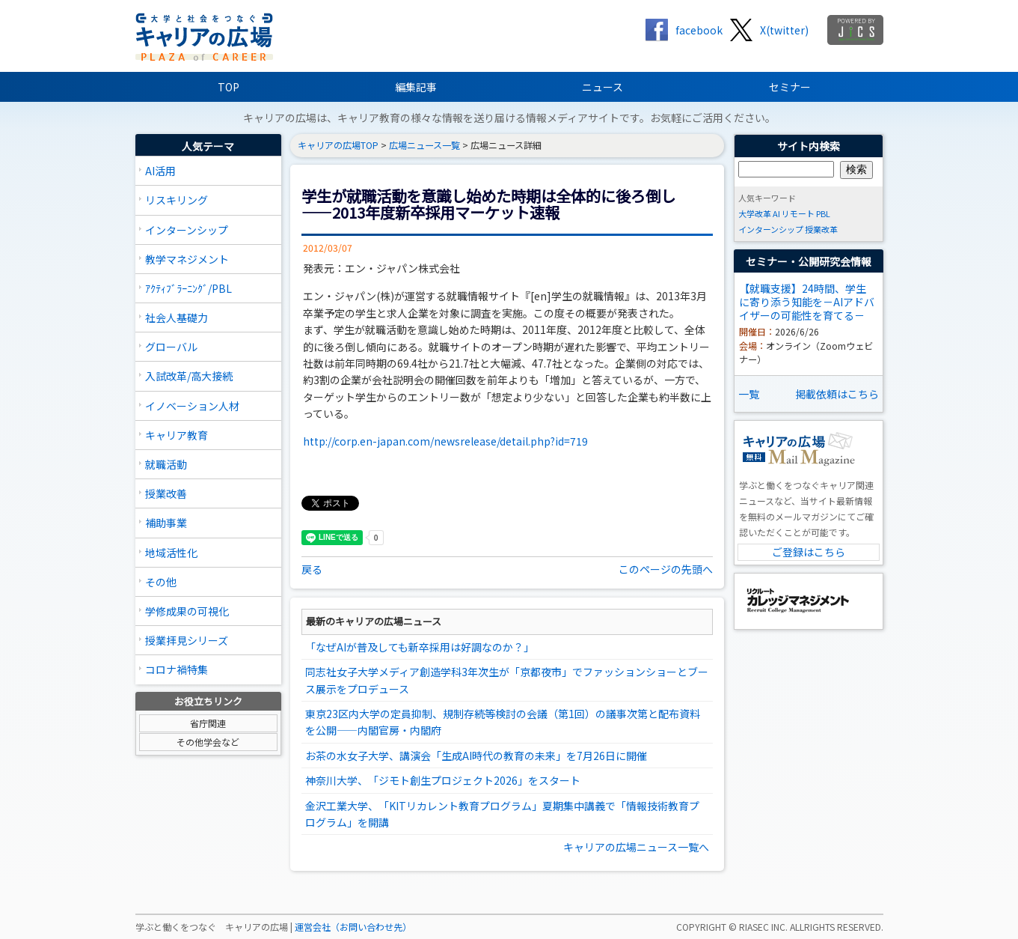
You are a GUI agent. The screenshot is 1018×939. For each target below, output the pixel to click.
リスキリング (176, 200)
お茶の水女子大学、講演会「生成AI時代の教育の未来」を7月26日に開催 (476, 755)
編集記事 (416, 86)
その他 (161, 582)
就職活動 (166, 464)
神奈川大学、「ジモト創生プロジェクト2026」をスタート (442, 780)
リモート (798, 213)
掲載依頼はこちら (837, 393)
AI (776, 213)
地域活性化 (171, 552)
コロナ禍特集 (176, 669)
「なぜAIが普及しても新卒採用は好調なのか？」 (419, 646)
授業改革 (821, 229)
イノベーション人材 (192, 406)
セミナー (790, 86)
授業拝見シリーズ (186, 640)
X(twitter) (784, 29)
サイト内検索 (808, 146)
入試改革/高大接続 (189, 376)
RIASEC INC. (763, 927)
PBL (823, 213)
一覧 (748, 394)
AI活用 (160, 170)
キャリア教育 (176, 435)
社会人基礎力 (176, 317)
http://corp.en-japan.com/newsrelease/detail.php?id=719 (445, 441)
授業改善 (166, 493)
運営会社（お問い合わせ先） (353, 927)
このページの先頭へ (666, 569)
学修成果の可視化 (187, 611)
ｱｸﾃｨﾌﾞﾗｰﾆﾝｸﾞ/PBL (188, 288)
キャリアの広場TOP (338, 145)
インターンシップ (186, 230)
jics (855, 30)
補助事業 (166, 522)
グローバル (171, 346)
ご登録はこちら (808, 551)
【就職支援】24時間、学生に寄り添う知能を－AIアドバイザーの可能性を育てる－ (806, 302)
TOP (228, 86)
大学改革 (754, 213)
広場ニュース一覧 (424, 145)
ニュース (602, 86)
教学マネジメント (187, 259)
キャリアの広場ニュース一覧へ (636, 846)
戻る (311, 569)
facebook (699, 29)
